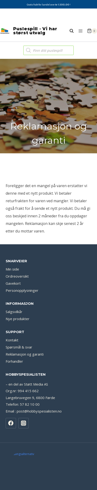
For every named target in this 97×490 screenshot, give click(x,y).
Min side (12, 277)
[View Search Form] (69, 31)
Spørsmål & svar (19, 355)
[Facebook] (11, 431)
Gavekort (13, 291)
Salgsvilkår (14, 320)
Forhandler (14, 369)
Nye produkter (17, 327)
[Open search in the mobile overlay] (48, 50)
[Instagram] (23, 431)
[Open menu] (80, 30)
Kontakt (12, 348)
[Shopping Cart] (92, 31)
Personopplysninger (22, 299)
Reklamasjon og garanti (25, 362)
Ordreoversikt (17, 284)
